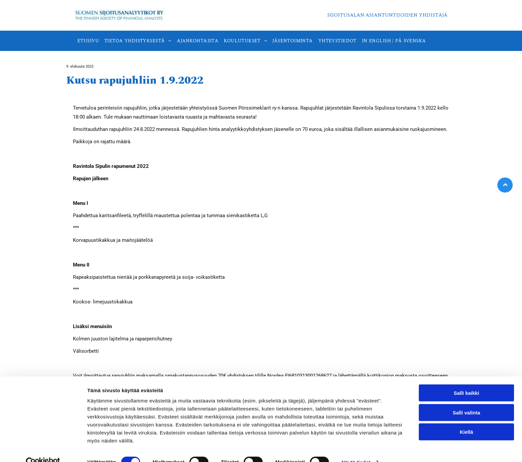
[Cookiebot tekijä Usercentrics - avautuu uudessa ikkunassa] (43, 449)
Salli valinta (466, 399)
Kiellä (466, 418)
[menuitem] (88, 41)
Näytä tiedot (356, 449)
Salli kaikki (466, 379)
